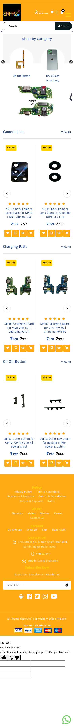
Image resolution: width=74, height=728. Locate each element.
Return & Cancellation (53, 496)
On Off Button (21, 75)
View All (66, 132)
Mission (45, 513)
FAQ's (51, 501)
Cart (44, 529)
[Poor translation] (14, 658)
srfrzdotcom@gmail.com (40, 561)
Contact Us (37, 517)
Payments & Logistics (21, 496)
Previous (3, 62)
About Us (17, 513)
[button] (1, 31)
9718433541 (40, 554)
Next (71, 62)
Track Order (59, 529)
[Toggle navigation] (68, 15)
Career (58, 513)
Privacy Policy (23, 491)
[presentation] (7, 194)
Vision (31, 513)
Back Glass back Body (52, 78)
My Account (14, 529)
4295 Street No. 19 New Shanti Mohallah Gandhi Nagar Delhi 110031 (40, 544)
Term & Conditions (47, 491)
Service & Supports (31, 501)
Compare (31, 529)
